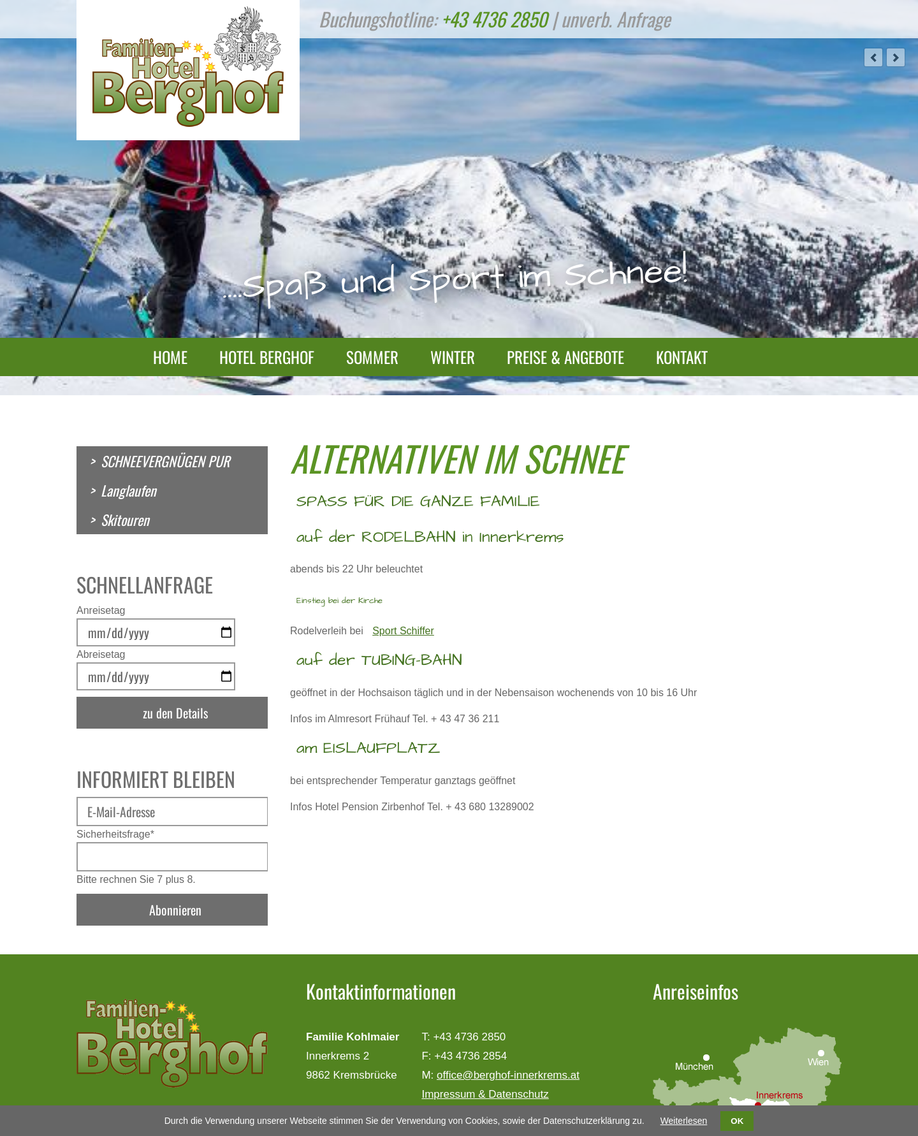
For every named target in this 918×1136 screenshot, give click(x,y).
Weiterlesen (684, 1121)
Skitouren (125, 519)
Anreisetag (101, 610)
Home (170, 356)
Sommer (372, 356)
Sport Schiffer (403, 630)
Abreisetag (101, 654)
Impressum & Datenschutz (484, 1094)
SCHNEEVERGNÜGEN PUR (165, 461)
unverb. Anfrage (616, 18)
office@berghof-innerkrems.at (508, 1075)
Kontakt (682, 356)
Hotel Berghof (266, 356)
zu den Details (175, 712)
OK (737, 1121)
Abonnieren (175, 909)
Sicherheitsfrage (115, 834)
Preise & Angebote (565, 356)
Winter (452, 356)
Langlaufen (128, 490)
